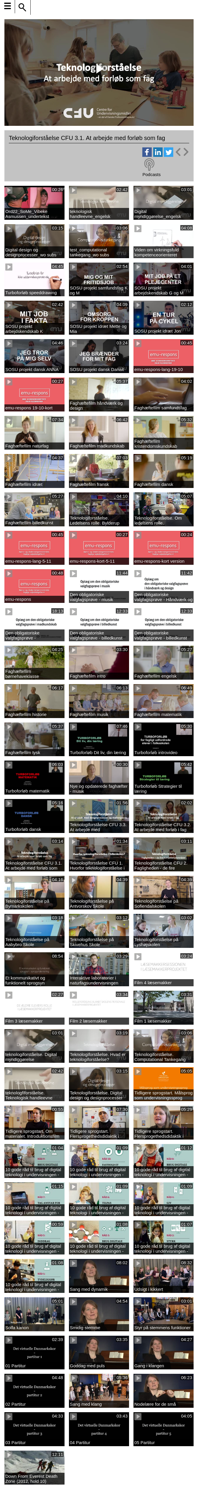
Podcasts (151, 174)
